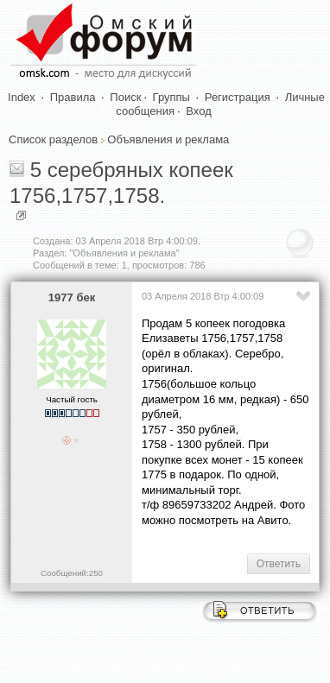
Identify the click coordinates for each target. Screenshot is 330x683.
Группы (171, 97)
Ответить (279, 564)
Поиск (125, 97)
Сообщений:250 (72, 573)
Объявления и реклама (168, 139)
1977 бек (71, 297)
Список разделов (53, 139)
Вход (198, 110)
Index (21, 97)
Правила (73, 97)
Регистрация (237, 97)
